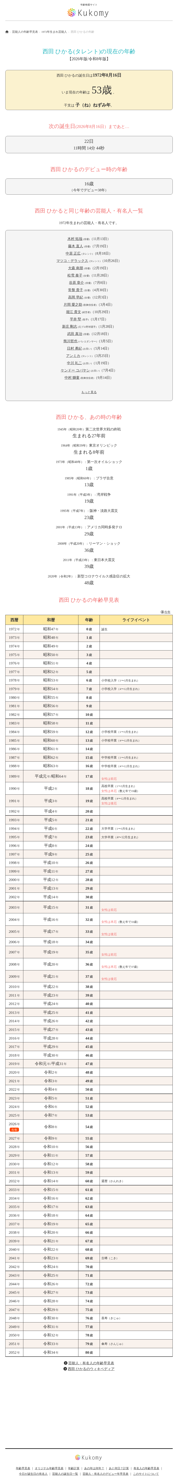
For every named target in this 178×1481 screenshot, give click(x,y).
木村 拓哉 (74, 239)
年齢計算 (74, 1468)
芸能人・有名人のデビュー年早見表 (105, 1473)
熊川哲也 (70, 341)
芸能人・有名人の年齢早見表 (91, 1363)
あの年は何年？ (94, 1468)
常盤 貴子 (75, 290)
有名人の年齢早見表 (146, 1468)
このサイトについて (146, 1473)
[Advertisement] (89, 1406)
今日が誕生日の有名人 (33, 1473)
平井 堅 (75, 319)
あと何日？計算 (119, 1468)
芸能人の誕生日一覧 (65, 1473)
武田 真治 (74, 334)
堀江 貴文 (73, 312)
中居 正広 (73, 253)
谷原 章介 (76, 283)
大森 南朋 (75, 268)
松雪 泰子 (74, 275)
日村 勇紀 (74, 348)
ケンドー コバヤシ (75, 370)
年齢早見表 (23, 1468)
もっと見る (89, 392)
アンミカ (73, 356)
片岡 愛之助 (73, 304)
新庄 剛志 (69, 326)
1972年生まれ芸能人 (54, 31)
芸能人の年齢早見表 (25, 31)
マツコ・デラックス (72, 261)
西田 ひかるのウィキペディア (91, 1369)
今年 (165, 612)
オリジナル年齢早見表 (49, 1468)
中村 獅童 (72, 377)
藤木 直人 (75, 246)
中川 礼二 (74, 363)
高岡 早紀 (75, 297)
